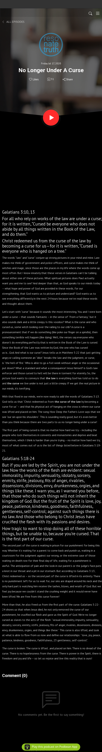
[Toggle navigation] (98, 13)
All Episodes (13, 21)
